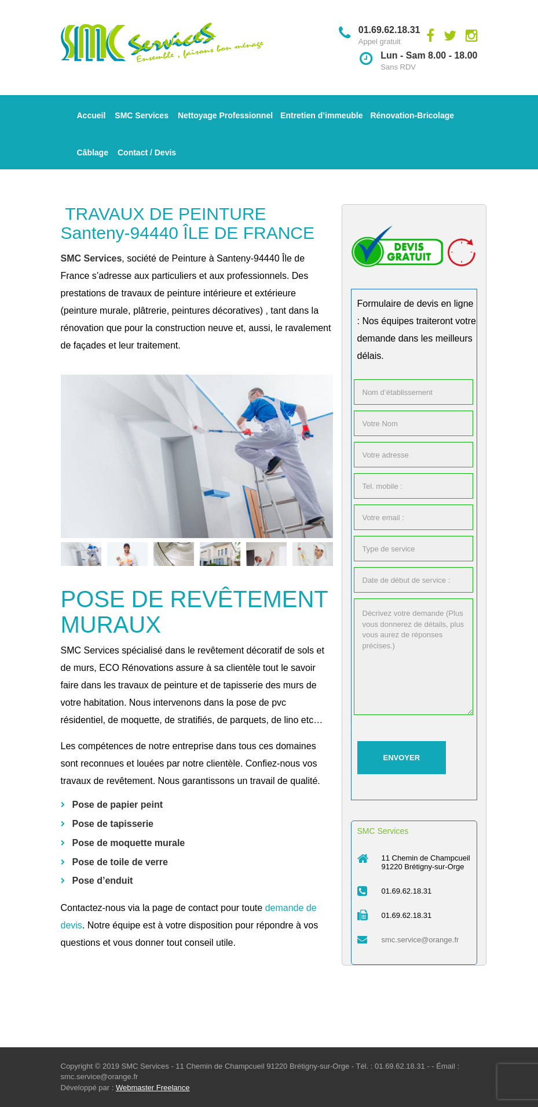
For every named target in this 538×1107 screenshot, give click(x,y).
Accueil (91, 115)
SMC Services (142, 115)
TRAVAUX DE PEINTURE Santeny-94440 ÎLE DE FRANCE (188, 223)
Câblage (92, 152)
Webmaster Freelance (153, 1087)
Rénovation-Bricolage (412, 115)
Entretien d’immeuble (321, 115)
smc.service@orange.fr (420, 939)
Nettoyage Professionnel (225, 115)
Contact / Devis (147, 152)
